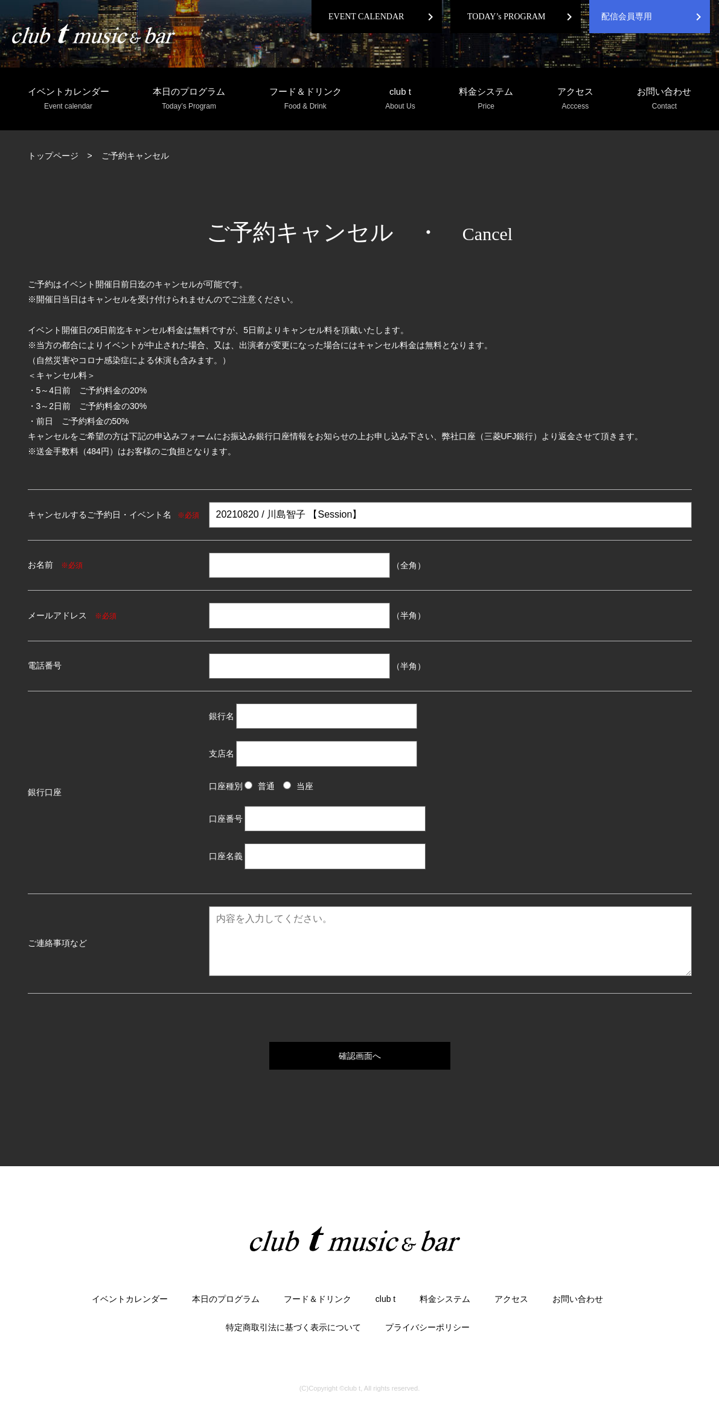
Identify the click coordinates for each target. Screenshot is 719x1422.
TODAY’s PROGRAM (506, 16)
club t (400, 99)
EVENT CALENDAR (366, 16)
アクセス (575, 99)
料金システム (486, 99)
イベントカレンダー (68, 99)
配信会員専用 (626, 16)
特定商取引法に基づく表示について (293, 1327)
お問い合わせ (664, 99)
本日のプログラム (189, 99)
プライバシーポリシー (427, 1327)
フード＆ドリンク (305, 99)
